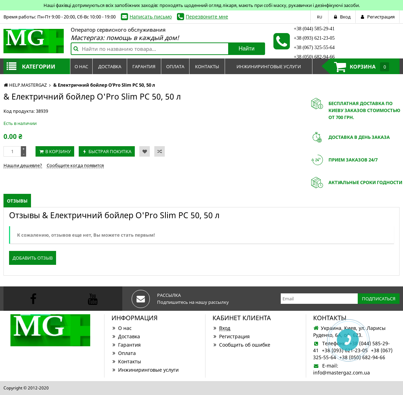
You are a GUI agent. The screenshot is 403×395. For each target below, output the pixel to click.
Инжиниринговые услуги (145, 369)
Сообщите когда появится (75, 165)
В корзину (58, 151)
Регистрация (231, 336)
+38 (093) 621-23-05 (314, 38)
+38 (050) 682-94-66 (314, 57)
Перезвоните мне (207, 16)
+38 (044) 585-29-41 (314, 28)
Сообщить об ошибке (241, 344)
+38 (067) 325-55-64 (314, 47)
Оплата (123, 353)
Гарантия (126, 344)
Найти (247, 49)
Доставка (125, 336)
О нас (121, 328)
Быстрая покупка (109, 151)
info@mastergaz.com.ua (341, 372)
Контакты (126, 361)
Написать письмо (151, 16)
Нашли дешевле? (22, 165)
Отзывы (17, 201)
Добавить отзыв (33, 258)
